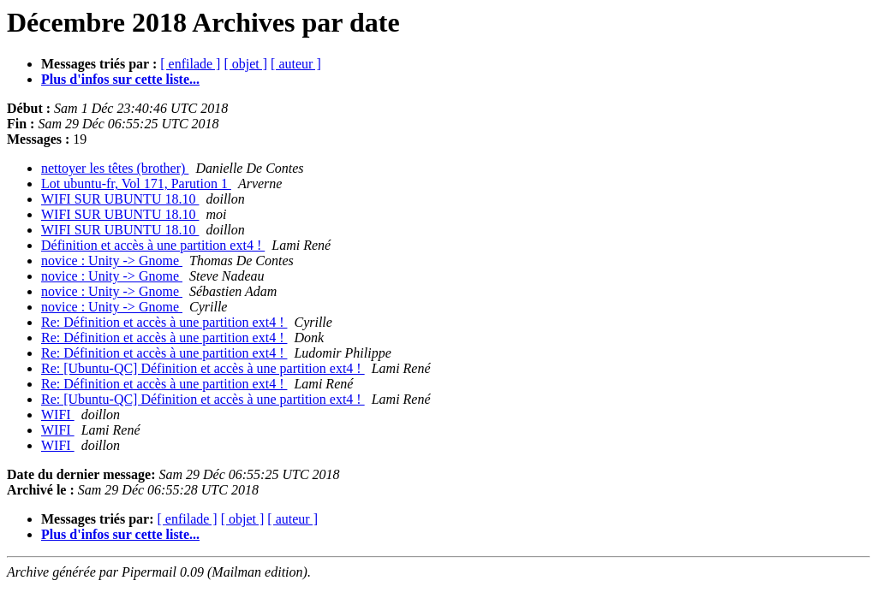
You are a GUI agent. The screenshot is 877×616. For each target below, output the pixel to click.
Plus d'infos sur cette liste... (120, 79)
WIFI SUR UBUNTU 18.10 (120, 199)
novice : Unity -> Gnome (111, 260)
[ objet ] (245, 63)
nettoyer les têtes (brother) (114, 168)
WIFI (58, 414)
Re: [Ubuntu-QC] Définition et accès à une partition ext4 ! (203, 368)
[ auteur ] (296, 63)
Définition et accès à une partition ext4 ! (153, 245)
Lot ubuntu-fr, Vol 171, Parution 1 (136, 183)
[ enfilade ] (190, 63)
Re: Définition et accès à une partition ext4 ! (164, 322)
